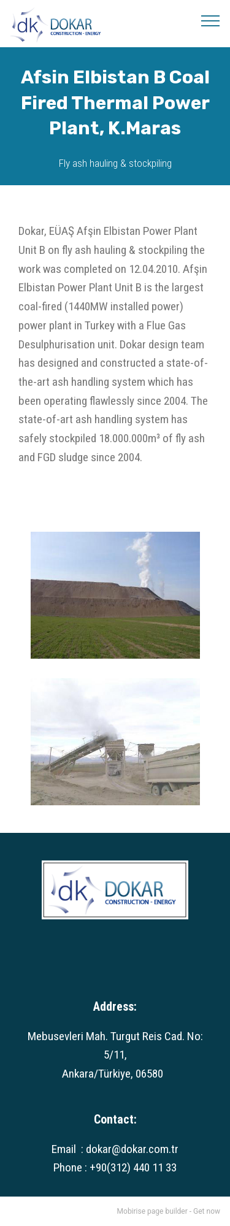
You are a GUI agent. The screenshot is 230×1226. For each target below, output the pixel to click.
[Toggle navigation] (210, 20)
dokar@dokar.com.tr (132, 1149)
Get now (206, 1211)
